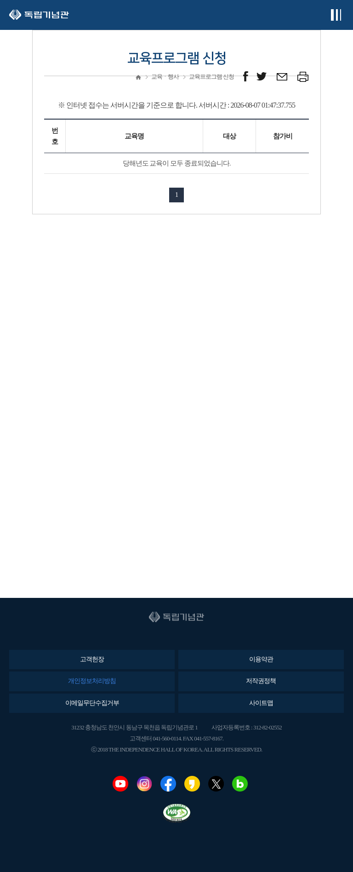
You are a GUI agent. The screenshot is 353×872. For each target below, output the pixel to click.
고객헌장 (92, 659)
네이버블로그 (240, 784)
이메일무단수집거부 (92, 703)
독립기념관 (39, 15)
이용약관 (261, 659)
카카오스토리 (192, 784)
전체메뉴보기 (336, 15)
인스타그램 (144, 784)
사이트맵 (261, 703)
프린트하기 (303, 76)
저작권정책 (261, 680)
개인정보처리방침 (92, 680)
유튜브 (120, 784)
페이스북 (168, 784)
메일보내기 (282, 76)
